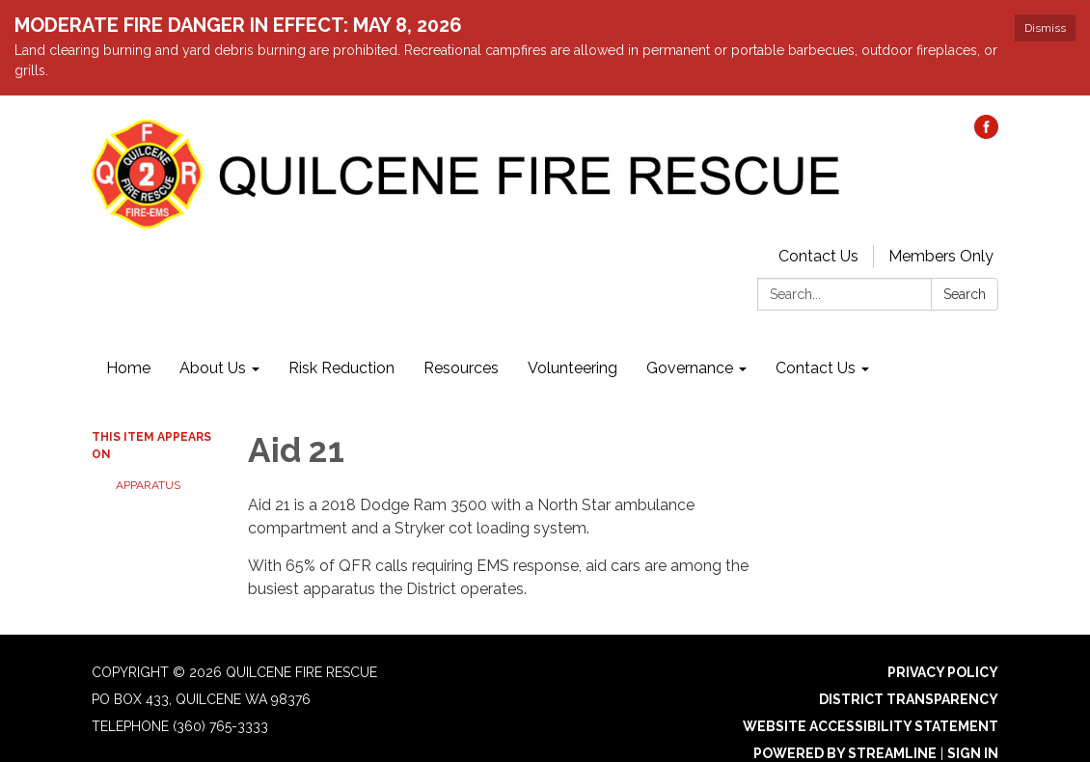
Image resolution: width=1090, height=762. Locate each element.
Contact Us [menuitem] (816, 368)
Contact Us (818, 256)
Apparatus (148, 485)
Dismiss (1045, 28)
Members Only (941, 256)
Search (964, 294)
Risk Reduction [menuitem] (341, 368)
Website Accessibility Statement (870, 726)
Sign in (972, 753)
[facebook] (986, 133)
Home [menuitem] (128, 368)
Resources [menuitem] (461, 368)
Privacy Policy (942, 672)
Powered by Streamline (845, 753)
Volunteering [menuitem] (572, 368)
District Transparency (908, 699)
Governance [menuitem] (689, 368)
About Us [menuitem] (212, 368)
